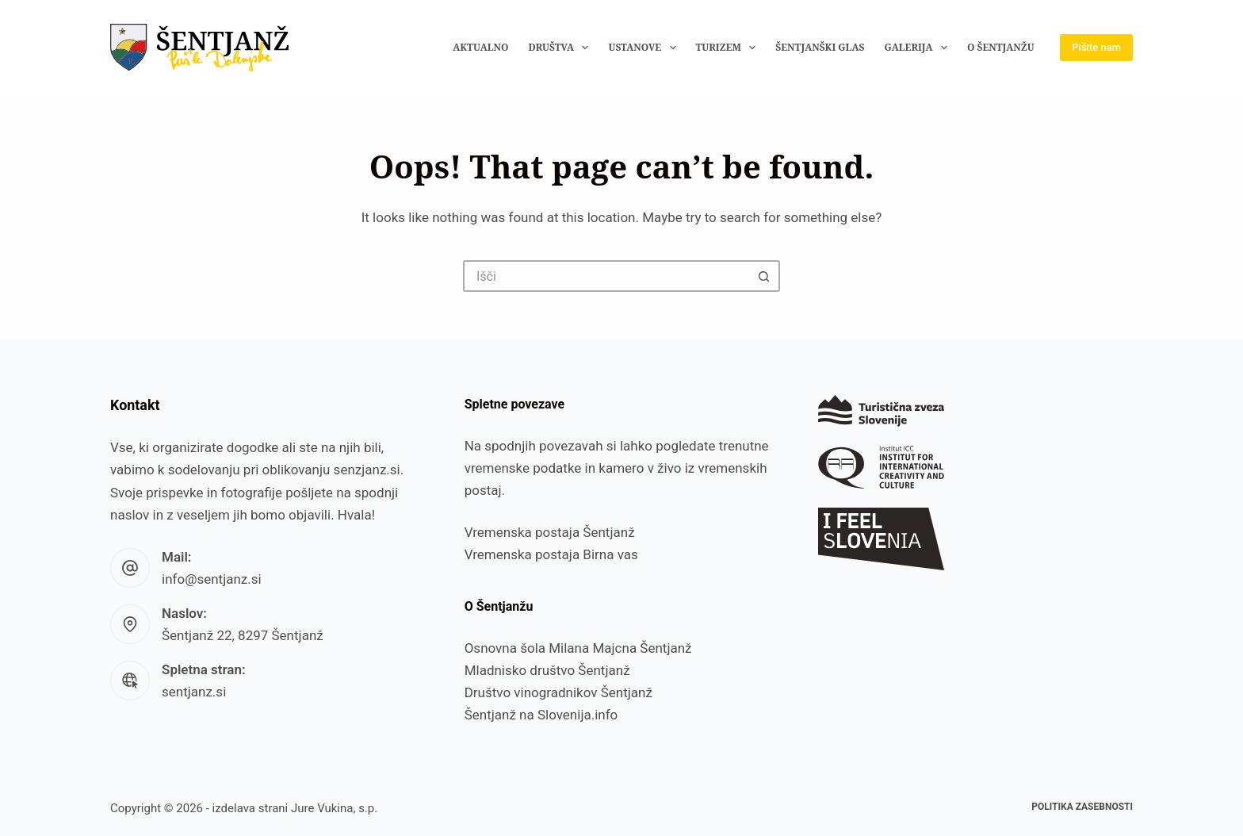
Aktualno (480, 47)
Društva (561, 47)
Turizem (729, 47)
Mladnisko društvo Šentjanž (547, 670)
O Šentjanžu (1001, 47)
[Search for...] (605, 276)
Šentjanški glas (819, 47)
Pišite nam (1096, 47)
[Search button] (764, 276)
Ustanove (645, 47)
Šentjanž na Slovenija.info (541, 715)
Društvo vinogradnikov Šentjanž (558, 692)
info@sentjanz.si (212, 579)
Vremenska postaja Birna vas (551, 554)
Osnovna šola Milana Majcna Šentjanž (578, 648)
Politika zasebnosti (1082, 806)
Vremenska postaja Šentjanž (550, 532)
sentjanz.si (194, 692)
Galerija (919, 47)
